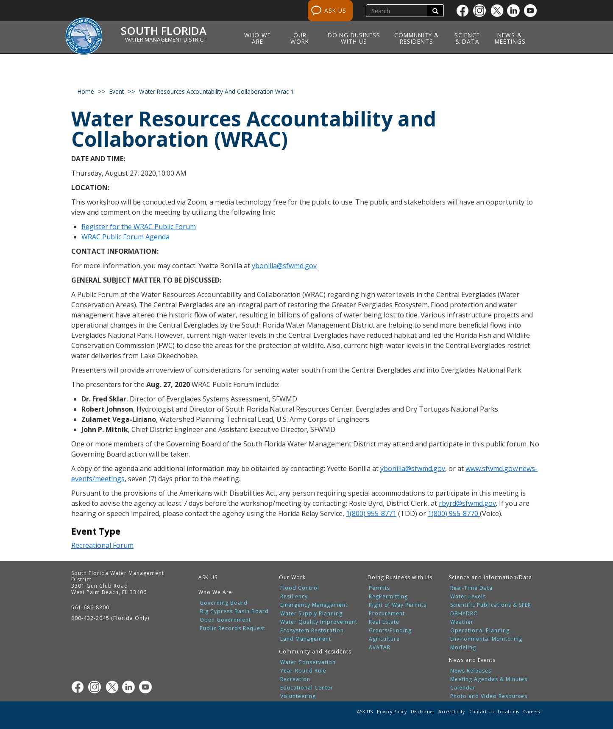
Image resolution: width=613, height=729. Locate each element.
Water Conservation (308, 662)
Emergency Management (314, 605)
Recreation (295, 679)
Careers (531, 712)
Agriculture (384, 639)
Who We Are (257, 38)
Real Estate (384, 622)
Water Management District (165, 39)
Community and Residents (315, 651)
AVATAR (379, 647)
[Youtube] (532, 10)
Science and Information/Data (490, 577)
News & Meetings (510, 38)
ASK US (335, 10)
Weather (462, 622)
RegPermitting (388, 596)
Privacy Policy (392, 712)
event (116, 91)
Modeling (463, 647)
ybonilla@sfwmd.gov (284, 265)
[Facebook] (464, 10)
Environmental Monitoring (486, 639)
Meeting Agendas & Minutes (488, 679)
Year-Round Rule (303, 670)
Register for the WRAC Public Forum (138, 226)
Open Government (225, 620)
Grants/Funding (390, 630)
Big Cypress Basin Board (234, 611)
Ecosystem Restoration (312, 630)
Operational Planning (480, 630)
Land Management (305, 639)
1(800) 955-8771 (371, 513)
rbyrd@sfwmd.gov (467, 503)
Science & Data (467, 38)
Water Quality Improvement (318, 622)
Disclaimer (423, 712)
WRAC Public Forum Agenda (125, 236)
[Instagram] (481, 10)
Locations (508, 712)
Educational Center (306, 687)
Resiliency (294, 596)
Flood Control (299, 588)
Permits (379, 588)
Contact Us (481, 712)
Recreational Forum (102, 545)
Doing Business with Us (354, 38)
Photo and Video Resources (488, 696)
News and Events (472, 660)
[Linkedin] (515, 10)
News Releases (470, 670)
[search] (397, 10)
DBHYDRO (464, 613)
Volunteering (298, 696)
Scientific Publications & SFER (490, 605)
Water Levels (468, 596)
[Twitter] (498, 10)
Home (86, 91)
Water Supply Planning (311, 613)
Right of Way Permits (397, 605)
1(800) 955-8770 (454, 513)
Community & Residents (416, 38)
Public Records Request (232, 628)
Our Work (299, 38)
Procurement (387, 613)
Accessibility (451, 712)
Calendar (463, 687)
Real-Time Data (471, 588)
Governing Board (224, 603)
